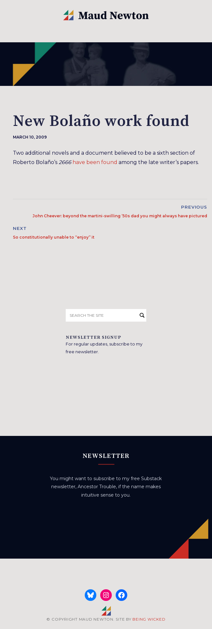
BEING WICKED (148, 619)
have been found (94, 162)
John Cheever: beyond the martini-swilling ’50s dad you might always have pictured (120, 215)
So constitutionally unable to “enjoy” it (53, 237)
